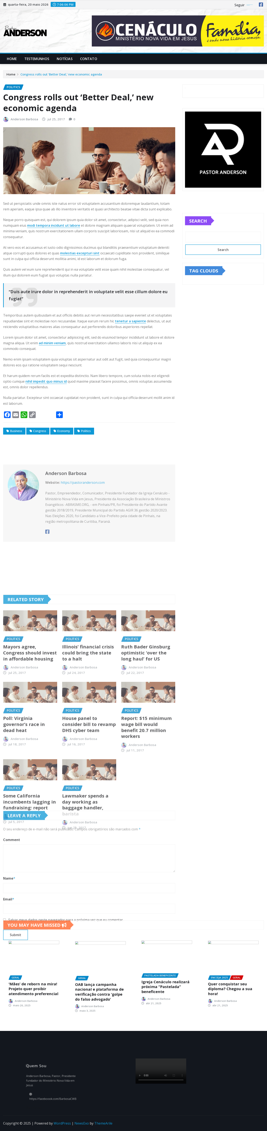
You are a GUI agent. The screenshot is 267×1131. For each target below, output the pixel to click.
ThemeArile (103, 1123)
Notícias (64, 59)
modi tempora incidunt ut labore (53, 225)
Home (12, 59)
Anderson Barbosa (24, 119)
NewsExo (81, 1123)
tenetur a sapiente (130, 321)
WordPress (62, 1123)
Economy (63, 431)
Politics (86, 431)
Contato (88, 59)
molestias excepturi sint (79, 253)
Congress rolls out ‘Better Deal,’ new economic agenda (61, 74)
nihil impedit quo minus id (46, 381)
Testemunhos (36, 59)
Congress (39, 431)
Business (16, 431)
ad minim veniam (52, 343)
